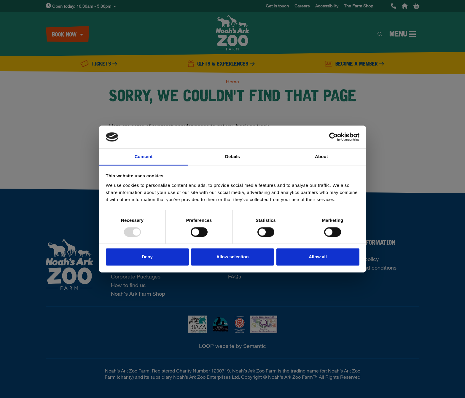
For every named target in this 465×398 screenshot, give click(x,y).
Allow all (318, 256)
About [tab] (321, 156)
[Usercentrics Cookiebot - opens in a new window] (333, 137)
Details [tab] (232, 156)
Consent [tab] (144, 156)
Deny (147, 256)
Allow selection (232, 256)
